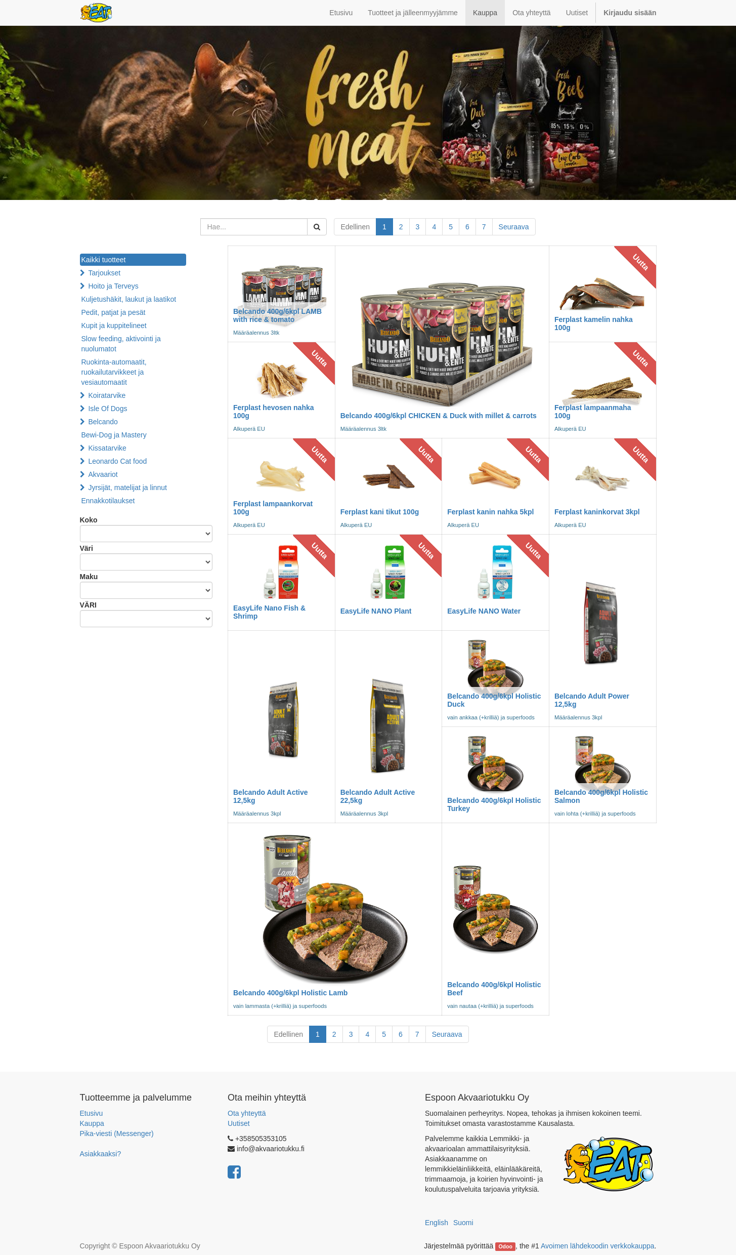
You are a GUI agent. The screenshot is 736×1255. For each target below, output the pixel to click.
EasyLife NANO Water (484, 611)
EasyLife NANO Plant (376, 611)
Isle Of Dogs (107, 408)
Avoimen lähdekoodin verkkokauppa (598, 1246)
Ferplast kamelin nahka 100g (593, 323)
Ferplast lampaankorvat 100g (273, 507)
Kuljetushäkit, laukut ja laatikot (129, 299)
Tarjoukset (104, 273)
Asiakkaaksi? (100, 1154)
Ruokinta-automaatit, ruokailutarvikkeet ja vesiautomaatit (114, 372)
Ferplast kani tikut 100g (379, 512)
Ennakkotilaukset (108, 501)
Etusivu (91, 1113)
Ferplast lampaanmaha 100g (592, 411)
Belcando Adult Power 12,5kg (591, 700)
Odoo (505, 1246)
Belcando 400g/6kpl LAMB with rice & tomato (277, 315)
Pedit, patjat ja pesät (113, 312)
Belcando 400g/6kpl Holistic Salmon (601, 796)
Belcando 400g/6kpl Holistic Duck (494, 700)
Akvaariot (102, 474)
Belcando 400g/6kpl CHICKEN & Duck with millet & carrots (438, 416)
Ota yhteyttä (247, 1113)
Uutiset (239, 1123)
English (436, 1223)
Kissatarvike (107, 448)
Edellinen (355, 227)
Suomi (463, 1223)
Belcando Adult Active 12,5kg (270, 796)
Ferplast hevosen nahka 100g (273, 411)
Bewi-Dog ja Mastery (114, 435)
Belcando (102, 422)
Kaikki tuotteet (103, 260)
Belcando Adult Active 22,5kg (377, 796)
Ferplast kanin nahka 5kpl (490, 512)
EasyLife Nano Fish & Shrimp (269, 612)
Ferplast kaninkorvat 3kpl (597, 512)
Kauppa (92, 1123)
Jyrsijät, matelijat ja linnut (127, 487)
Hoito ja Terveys (113, 286)
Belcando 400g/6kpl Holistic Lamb (290, 993)
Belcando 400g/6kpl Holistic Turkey (494, 804)
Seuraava (514, 227)
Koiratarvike (106, 395)
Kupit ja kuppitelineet (114, 325)
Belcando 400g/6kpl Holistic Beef (494, 988)
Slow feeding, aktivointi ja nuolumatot (121, 344)
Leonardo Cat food (117, 461)
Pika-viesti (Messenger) (117, 1133)
